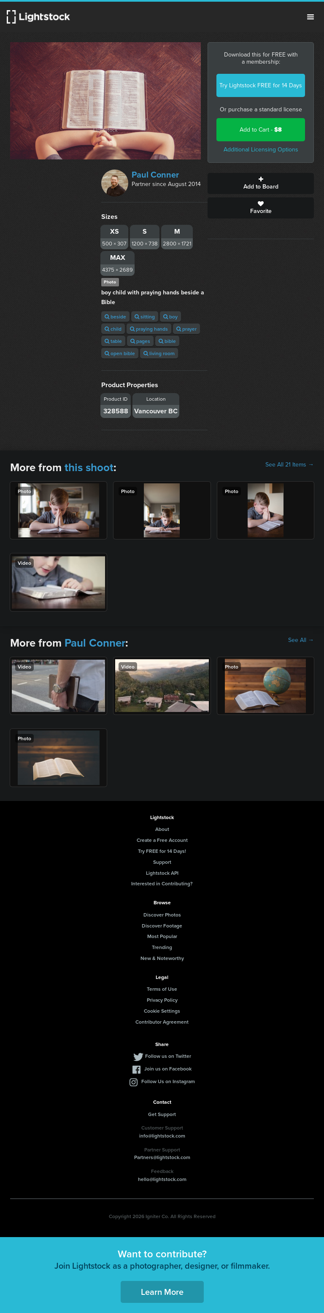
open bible (120, 353)
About (162, 829)
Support (162, 861)
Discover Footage (162, 925)
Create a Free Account (162, 840)
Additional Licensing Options (261, 149)
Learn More (162, 1292)
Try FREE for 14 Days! (162, 851)
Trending (162, 947)
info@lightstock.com (162, 1135)
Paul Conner (155, 174)
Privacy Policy (162, 999)
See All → (301, 640)
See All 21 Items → (289, 465)
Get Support (162, 1114)
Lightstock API (162, 872)
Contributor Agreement (162, 1021)
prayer (186, 328)
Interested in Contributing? (162, 883)
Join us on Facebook (168, 1068)
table (113, 341)
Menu (310, 17)
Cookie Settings (162, 1010)
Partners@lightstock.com (162, 1157)
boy (170, 316)
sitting (145, 316)
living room (159, 353)
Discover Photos (162, 914)
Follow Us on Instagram (168, 1081)
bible (167, 341)
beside (115, 316)
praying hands (149, 328)
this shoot (89, 467)
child (113, 328)
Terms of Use (162, 988)
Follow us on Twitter (168, 1056)
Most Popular (162, 936)
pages (140, 341)
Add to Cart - (261, 129)
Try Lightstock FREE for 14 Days (260, 85)
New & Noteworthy (162, 958)
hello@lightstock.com (162, 1179)
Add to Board (261, 183)
